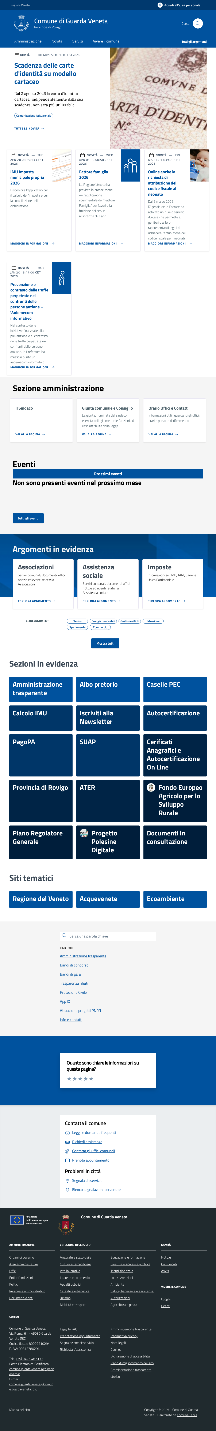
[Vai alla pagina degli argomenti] (105, 643)
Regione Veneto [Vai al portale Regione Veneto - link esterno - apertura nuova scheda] (20, 5)
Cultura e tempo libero (75, 1264)
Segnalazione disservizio (77, 1342)
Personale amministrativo (27, 1291)
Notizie (166, 1257)
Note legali (118, 1342)
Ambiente (117, 1284)
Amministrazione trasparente (131, 1329)
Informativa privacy (124, 1335)
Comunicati (169, 1264)
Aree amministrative (23, 1264)
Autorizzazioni (120, 1297)
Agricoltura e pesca (124, 1304)
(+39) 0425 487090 (29, 1358)
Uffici (12, 1270)
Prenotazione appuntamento (80, 1335)
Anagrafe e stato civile (75, 1257)
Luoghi (165, 1299)
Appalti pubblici (70, 1284)
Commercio (100, 626)
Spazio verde (77, 626)
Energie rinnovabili (103, 620)
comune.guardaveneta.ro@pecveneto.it (31, 1371)
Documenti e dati (21, 1297)
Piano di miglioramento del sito (132, 1362)
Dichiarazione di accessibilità (130, 1356)
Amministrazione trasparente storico (131, 1373)
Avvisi (165, 1270)
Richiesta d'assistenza (75, 1349)
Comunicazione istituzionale (33, 115)
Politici (13, 1284)
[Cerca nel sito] (198, 23)
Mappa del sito (19, 1409)
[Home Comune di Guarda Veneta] (63, 23)
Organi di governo (21, 1257)
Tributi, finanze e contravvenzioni (122, 1274)
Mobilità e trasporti (73, 1304)
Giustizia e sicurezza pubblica (130, 1264)
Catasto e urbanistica (74, 1291)
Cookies (116, 1349)
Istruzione (153, 620)
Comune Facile (187, 1414)
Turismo (65, 1297)
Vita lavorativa (70, 1270)
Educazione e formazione (128, 1257)
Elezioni (77, 620)
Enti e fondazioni (21, 1277)
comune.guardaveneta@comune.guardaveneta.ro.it (31, 1387)
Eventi (165, 1305)
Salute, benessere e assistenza (132, 1291)
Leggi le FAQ (68, 1329)
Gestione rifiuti (129, 620)
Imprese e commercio (75, 1277)
